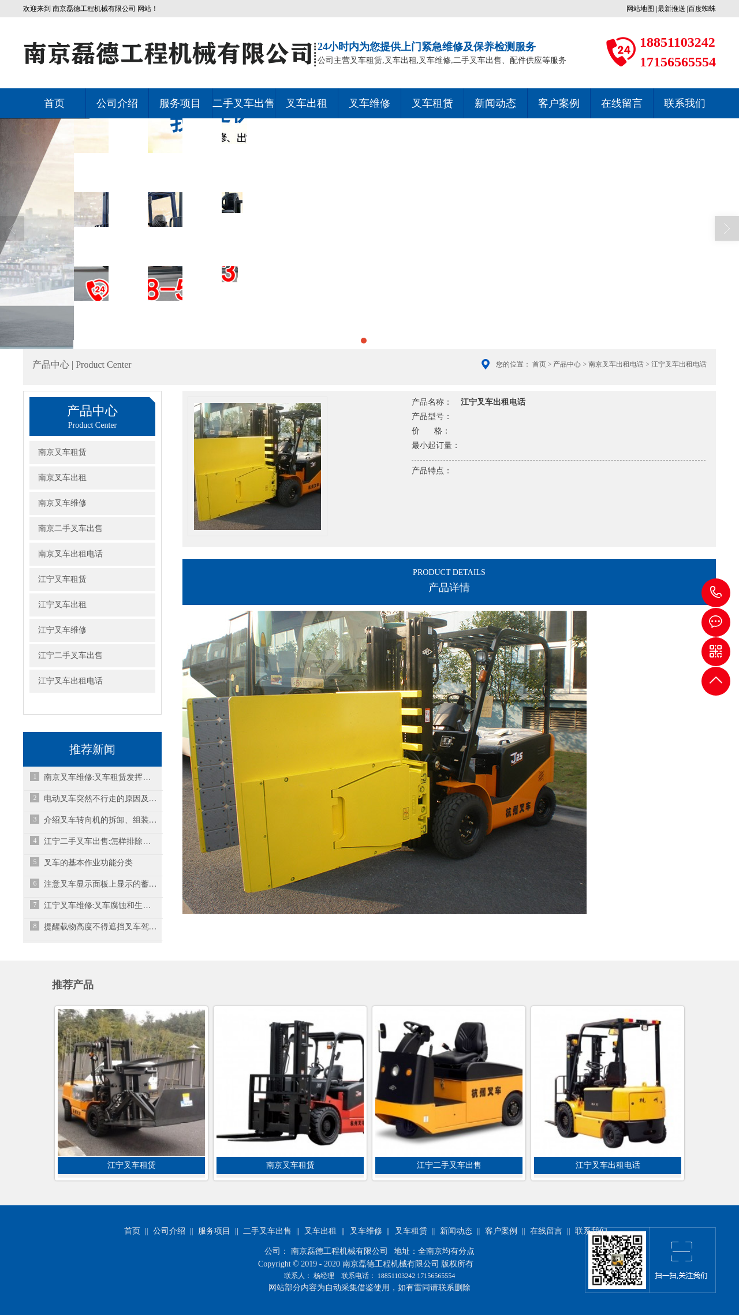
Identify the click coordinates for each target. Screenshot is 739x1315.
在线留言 (622, 103)
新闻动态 (495, 103)
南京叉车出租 (62, 477)
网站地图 (640, 9)
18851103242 (715, 592)
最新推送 (671, 9)
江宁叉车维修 (62, 630)
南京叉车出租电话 (616, 364)
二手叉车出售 (243, 103)
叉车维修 (369, 103)
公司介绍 (117, 103)
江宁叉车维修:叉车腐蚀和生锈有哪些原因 (101, 905)
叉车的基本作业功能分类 (88, 862)
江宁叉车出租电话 (70, 681)
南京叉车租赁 (62, 452)
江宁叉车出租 (62, 604)
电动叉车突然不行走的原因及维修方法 (101, 798)
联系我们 (685, 103)
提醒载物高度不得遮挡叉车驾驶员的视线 (101, 926)
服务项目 (180, 103)
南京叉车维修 (62, 503)
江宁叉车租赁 (62, 579)
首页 (54, 103)
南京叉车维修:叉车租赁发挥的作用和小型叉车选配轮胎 (101, 777)
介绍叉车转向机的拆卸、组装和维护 (101, 820)
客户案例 (559, 103)
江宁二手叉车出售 (70, 655)
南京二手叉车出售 (70, 528)
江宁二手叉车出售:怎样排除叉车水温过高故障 (101, 841)
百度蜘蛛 (702, 9)
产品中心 (567, 364)
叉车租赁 (432, 103)
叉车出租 (306, 103)
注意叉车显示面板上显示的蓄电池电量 (101, 884)
